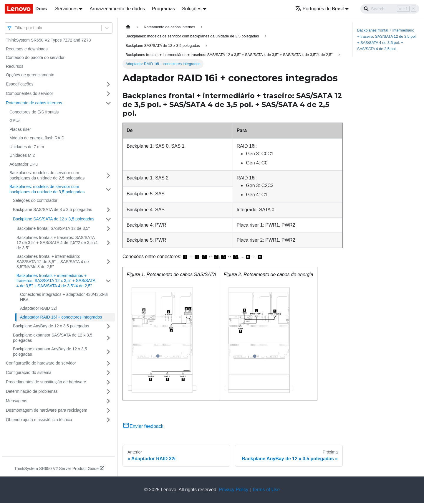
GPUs (14, 120)
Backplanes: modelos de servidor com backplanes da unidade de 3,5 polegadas (47, 189)
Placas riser (20, 129)
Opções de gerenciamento (30, 74)
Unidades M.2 (22, 155)
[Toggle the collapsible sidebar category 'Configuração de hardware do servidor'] (108, 363)
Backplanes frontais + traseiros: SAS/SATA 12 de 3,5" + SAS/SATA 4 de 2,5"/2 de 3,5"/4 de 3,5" (57, 242)
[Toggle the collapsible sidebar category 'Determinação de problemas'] (108, 391)
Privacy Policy (234, 489)
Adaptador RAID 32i (38, 308)
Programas (163, 8)
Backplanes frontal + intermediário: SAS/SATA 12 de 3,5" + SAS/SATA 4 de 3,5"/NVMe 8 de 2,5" (52, 261)
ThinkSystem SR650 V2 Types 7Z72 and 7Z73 (48, 40)
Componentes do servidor (29, 93)
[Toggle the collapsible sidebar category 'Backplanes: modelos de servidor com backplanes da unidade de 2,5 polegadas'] (108, 175)
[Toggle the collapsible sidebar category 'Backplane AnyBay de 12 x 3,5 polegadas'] (108, 326)
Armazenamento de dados (117, 8)
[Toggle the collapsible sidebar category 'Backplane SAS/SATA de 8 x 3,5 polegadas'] (108, 210)
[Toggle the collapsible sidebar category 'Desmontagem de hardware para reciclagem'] (108, 410)
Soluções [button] (191, 8)
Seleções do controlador (35, 200)
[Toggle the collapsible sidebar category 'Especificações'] (108, 84)
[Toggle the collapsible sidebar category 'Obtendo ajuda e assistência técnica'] (108, 420)
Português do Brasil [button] (319, 8)
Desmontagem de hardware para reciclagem (46, 410)
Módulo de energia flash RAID (36, 138)
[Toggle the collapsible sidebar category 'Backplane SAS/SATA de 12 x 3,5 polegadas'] (108, 219)
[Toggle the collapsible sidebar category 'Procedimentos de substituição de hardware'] (108, 382)
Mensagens (16, 400)
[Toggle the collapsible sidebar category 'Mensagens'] (108, 401)
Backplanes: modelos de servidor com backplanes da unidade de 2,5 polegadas (47, 175)
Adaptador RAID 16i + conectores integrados (61, 317)
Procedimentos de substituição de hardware (46, 382)
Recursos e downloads (27, 49)
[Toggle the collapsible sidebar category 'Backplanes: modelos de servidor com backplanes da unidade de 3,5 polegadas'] (108, 189)
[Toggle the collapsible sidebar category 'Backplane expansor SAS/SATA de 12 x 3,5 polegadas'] (108, 338)
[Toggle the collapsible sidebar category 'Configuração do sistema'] (108, 372)
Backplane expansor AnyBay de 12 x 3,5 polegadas (50, 352)
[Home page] (128, 27)
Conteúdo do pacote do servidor (35, 57)
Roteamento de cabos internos (34, 102)
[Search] (389, 9)
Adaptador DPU (23, 164)
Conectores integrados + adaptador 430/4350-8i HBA (64, 297)
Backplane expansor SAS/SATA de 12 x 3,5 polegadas (52, 338)
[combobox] (15, 27)
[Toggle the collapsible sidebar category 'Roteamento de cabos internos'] (108, 103)
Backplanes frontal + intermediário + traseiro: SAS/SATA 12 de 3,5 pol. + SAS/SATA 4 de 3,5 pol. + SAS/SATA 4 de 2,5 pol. (387, 39)
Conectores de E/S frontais (34, 112)
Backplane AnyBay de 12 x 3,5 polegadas (51, 326)
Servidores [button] (66, 8)
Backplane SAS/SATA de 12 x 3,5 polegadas (54, 219)
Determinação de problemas (32, 391)
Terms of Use (266, 489)
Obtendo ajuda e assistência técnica (39, 419)
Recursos (14, 66)
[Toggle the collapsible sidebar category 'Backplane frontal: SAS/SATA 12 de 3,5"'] (108, 228)
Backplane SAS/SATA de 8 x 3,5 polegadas (52, 209)
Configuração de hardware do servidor (41, 363)
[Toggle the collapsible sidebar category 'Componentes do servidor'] (108, 93)
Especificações (19, 84)
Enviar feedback (142, 426)
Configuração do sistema (29, 372)
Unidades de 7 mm (26, 146)
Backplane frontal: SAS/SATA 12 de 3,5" (53, 228)
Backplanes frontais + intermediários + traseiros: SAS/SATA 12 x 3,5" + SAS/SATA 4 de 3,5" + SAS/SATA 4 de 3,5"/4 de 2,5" (55, 280)
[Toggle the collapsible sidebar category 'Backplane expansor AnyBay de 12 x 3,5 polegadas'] (108, 352)
